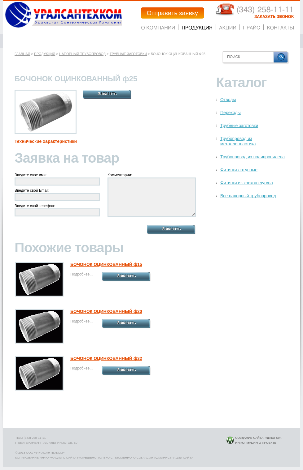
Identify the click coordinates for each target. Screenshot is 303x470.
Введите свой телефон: (35, 206)
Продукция (44, 54)
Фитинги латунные (238, 169)
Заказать (107, 93)
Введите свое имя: (30, 175)
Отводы (228, 99)
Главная (22, 54)
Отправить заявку (172, 13)
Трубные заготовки (128, 54)
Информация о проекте (255, 442)
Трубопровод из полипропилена (252, 156)
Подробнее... (81, 274)
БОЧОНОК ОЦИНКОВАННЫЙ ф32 (106, 358)
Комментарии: (120, 175)
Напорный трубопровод (82, 54)
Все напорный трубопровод (248, 195)
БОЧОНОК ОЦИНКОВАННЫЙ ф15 (106, 264)
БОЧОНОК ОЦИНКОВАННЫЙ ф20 (106, 311)
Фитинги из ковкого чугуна (246, 182)
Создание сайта (249, 437)
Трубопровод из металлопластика (238, 141)
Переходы (230, 112)
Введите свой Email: (32, 190)
